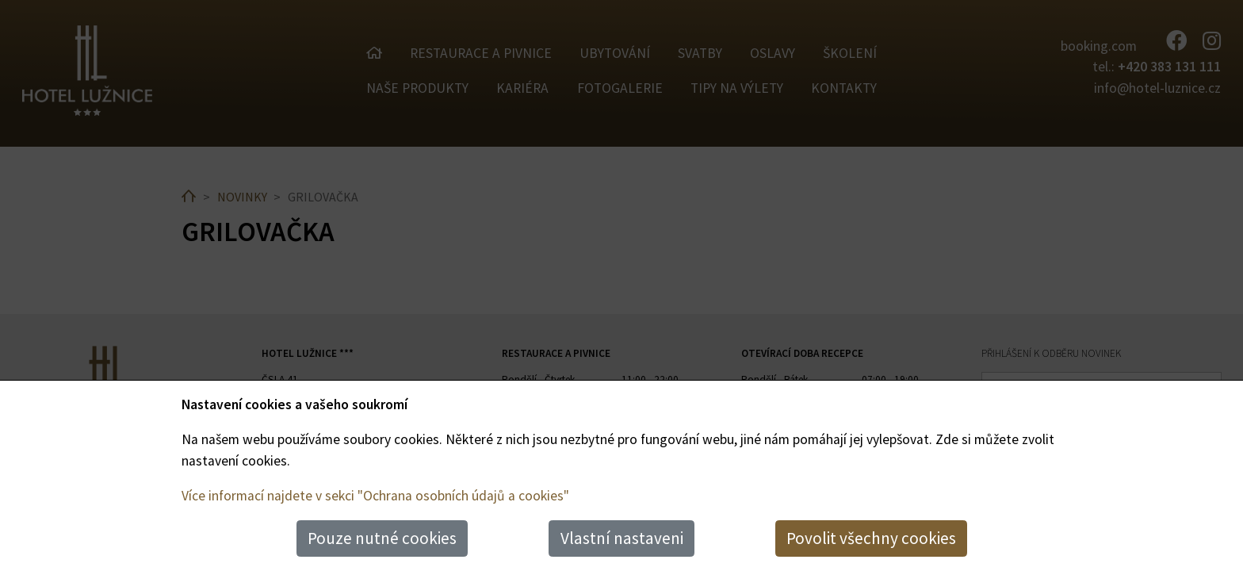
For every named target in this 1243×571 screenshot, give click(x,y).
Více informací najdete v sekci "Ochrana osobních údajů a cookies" (375, 495)
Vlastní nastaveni (621, 538)
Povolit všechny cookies (871, 538)
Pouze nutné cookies (382, 538)
